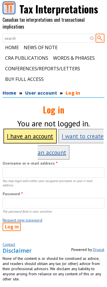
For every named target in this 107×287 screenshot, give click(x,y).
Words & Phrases (74, 58)
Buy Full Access (24, 79)
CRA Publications (26, 58)
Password (13, 193)
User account (41, 93)
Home (12, 47)
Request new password (22, 220)
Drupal (98, 249)
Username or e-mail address (30, 163)
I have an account (30, 136)
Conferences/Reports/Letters (42, 68)
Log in (73, 93)
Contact (9, 244)
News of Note (41, 47)
